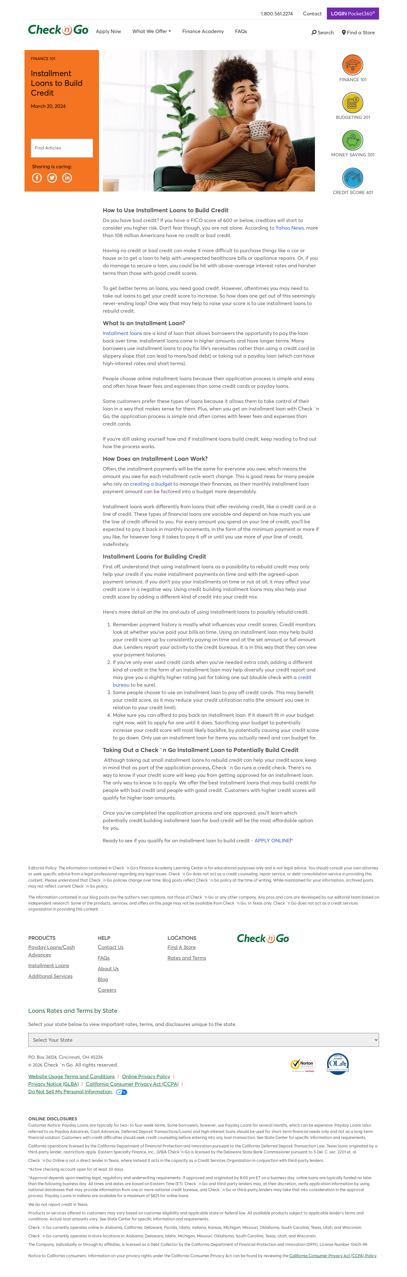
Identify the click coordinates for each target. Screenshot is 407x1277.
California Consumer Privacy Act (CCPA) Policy (333, 1255)
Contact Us (111, 947)
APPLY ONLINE (272, 840)
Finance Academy (203, 31)
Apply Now (108, 31)
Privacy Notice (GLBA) (53, 1084)
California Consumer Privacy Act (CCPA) (132, 1084)
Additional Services (50, 976)
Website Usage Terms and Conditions (71, 1076)
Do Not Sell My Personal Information (77, 1091)
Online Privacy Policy (146, 1076)
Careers (107, 990)
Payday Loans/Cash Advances (51, 951)
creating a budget (151, 484)
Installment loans (122, 333)
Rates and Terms (187, 958)
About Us (108, 968)
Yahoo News (290, 228)
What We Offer (149, 31)
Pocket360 (353, 13)
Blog (103, 979)
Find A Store (182, 947)
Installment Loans (48, 965)
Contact (312, 13)
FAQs (241, 31)
